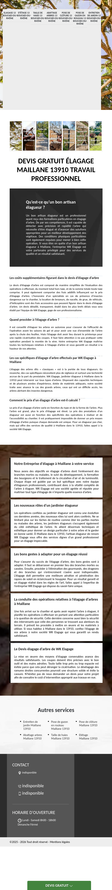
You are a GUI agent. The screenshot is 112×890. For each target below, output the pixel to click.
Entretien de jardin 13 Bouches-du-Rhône (94, 16)
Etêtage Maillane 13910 (88, 736)
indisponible (31, 785)
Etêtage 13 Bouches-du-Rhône (24, 15)
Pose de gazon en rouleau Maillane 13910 (60, 725)
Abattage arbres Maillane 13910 (32, 736)
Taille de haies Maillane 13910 (60, 736)
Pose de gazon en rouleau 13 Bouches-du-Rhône (80, 18)
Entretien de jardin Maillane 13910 (32, 725)
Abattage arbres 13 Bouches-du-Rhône (52, 16)
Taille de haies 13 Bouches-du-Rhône (38, 16)
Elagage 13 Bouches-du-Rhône (10, 15)
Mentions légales (60, 842)
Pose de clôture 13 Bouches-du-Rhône (66, 16)
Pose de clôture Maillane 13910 (88, 723)
